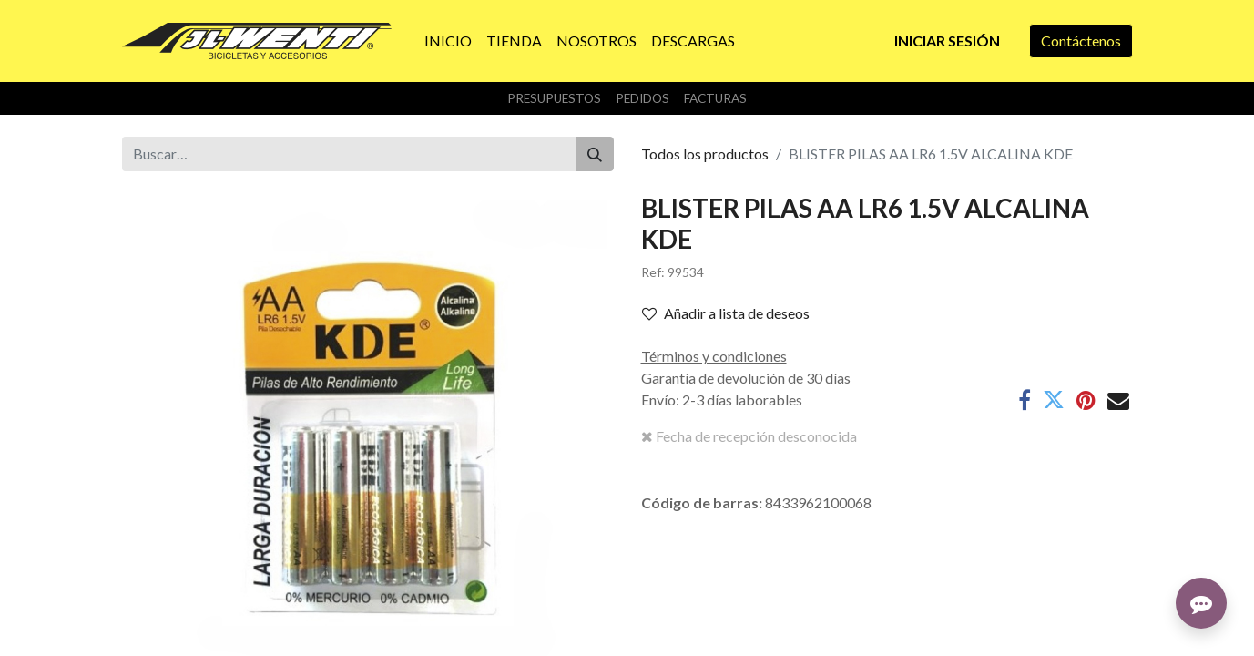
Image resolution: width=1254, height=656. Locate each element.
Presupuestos (554, 98)
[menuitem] (448, 41)
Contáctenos (1081, 40)
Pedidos (642, 98)
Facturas (715, 98)
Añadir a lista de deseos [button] (726, 313)
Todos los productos (705, 153)
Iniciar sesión (947, 40)
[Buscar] (595, 154)
